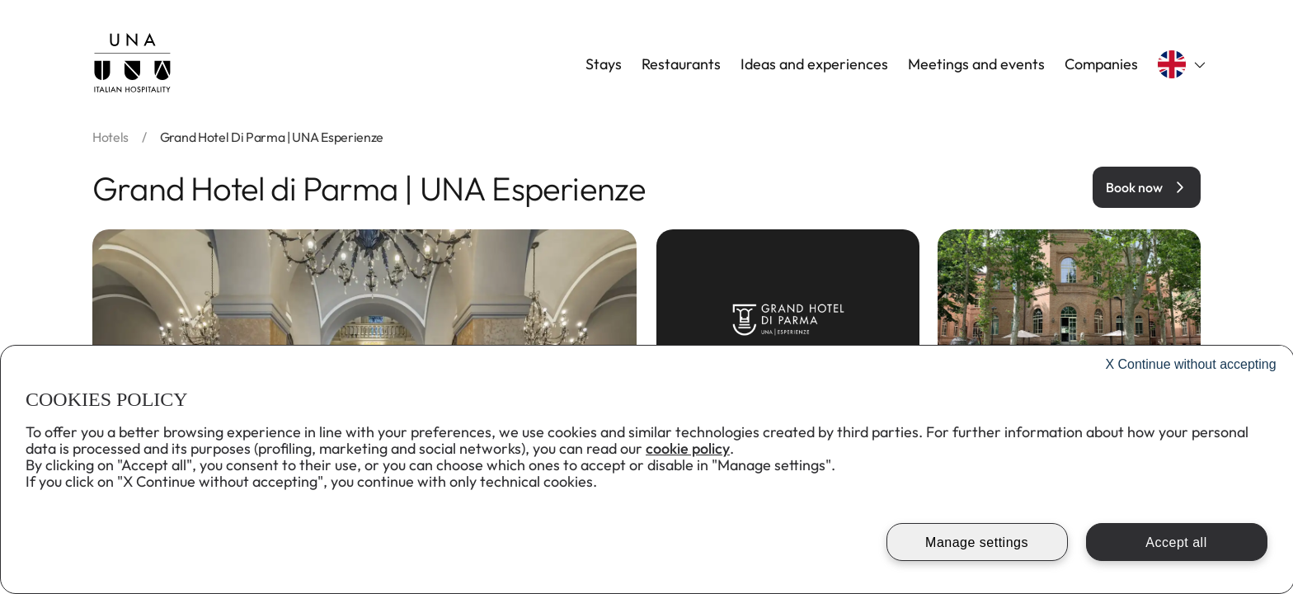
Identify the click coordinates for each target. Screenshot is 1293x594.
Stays (603, 64)
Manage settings (976, 542)
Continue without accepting (1190, 364)
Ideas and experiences (814, 64)
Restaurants (681, 64)
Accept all (1175, 542)
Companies (1101, 64)
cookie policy (688, 448)
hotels (110, 137)
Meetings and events (976, 64)
